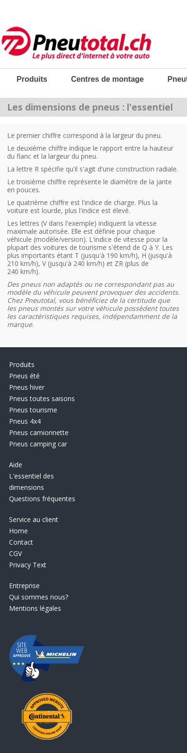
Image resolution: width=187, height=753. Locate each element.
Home (18, 530)
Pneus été (24, 375)
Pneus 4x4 (25, 421)
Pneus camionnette (39, 432)
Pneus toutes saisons (42, 398)
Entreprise (24, 585)
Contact (21, 542)
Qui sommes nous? (38, 596)
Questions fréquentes (42, 498)
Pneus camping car (38, 443)
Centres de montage (107, 79)
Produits (32, 79)
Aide (15, 464)
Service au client (33, 519)
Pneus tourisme (33, 409)
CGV (15, 553)
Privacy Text (27, 564)
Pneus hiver (27, 387)
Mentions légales (35, 608)
